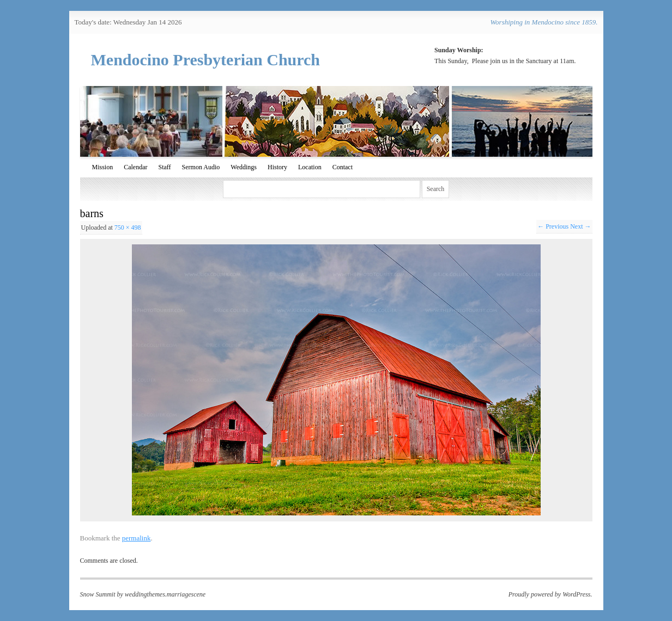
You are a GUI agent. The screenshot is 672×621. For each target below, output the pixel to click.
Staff (165, 167)
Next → (580, 226)
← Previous (552, 226)
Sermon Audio (201, 167)
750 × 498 (127, 227)
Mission (102, 167)
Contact (342, 167)
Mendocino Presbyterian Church (205, 60)
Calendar (135, 167)
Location (310, 167)
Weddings (244, 167)
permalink (136, 538)
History (277, 167)
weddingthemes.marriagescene (165, 594)
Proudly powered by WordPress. (550, 594)
